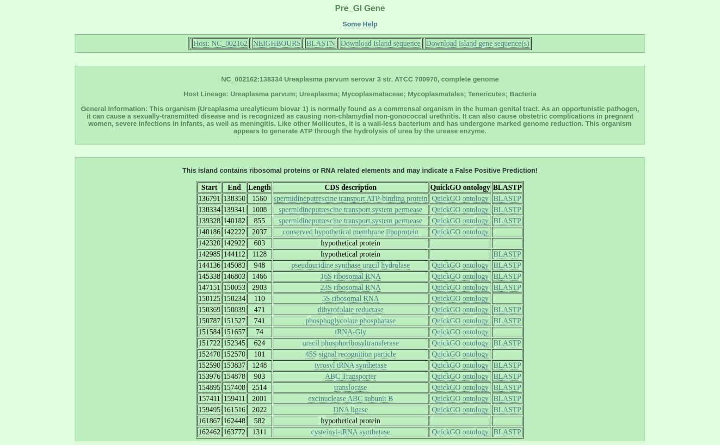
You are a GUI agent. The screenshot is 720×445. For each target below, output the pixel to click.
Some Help (360, 24)
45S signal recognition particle (350, 354)
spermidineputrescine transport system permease (351, 209)
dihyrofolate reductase (351, 309)
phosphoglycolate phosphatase (351, 321)
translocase (350, 387)
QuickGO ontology (460, 198)
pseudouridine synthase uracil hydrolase (350, 265)
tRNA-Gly (350, 332)
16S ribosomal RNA (350, 276)
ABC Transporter (350, 376)
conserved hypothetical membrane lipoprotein (350, 232)
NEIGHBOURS (277, 43)
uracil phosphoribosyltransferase (350, 343)
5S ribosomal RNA (350, 298)
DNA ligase (350, 410)
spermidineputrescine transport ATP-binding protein (351, 198)
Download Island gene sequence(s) (477, 43)
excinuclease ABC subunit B (350, 398)
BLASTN (320, 43)
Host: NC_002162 (220, 43)
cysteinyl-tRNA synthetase (350, 432)
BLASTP (507, 198)
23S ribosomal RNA (350, 287)
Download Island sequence (380, 43)
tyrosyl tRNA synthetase (350, 365)
